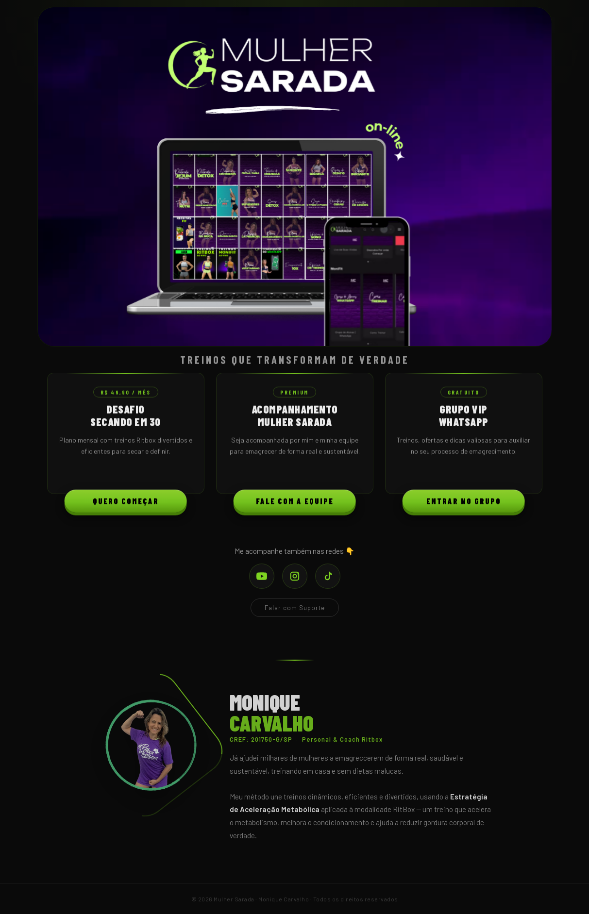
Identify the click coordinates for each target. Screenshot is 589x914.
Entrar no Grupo (463, 503)
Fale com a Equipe (295, 503)
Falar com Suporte (295, 608)
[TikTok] (327, 576)
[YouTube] (261, 576)
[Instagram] (294, 576)
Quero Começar (126, 503)
